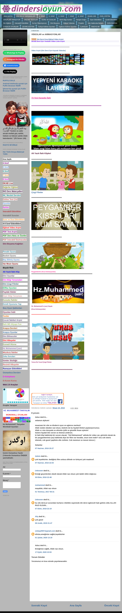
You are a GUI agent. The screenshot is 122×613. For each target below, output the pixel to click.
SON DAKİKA (112, 23)
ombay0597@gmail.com (45, 531)
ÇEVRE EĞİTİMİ (28, 27)
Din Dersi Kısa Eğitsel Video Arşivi (50, 39)
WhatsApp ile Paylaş (14, 53)
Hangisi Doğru (81, 20)
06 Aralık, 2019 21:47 (43, 523)
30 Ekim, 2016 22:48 (43, 477)
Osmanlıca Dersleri (11, 372)
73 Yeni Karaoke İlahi (41, 98)
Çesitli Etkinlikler (111, 20)
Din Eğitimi (7, 23)
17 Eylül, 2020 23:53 (43, 552)
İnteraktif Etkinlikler (21, 23)
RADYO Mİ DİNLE (10, 145)
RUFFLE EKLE (9, 81)
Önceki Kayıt (111, 605)
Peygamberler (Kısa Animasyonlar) (43, 272)
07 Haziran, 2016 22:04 (44, 463)
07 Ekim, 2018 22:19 (43, 509)
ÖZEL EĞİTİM (105, 16)
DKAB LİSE (92, 16)
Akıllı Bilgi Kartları (66, 20)
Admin (38, 456)
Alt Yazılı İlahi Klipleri (41, 153)
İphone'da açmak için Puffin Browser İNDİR (14, 90)
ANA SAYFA (8, 16)
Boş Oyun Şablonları (12, 308)
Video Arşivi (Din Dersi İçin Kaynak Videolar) (48, 50)
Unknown (39, 471)
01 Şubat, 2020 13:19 (43, 538)
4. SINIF (42, 16)
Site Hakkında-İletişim (95, 23)
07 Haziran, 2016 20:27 (44, 448)
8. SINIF (81, 16)
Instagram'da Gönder (14, 59)
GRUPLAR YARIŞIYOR (11, 20)
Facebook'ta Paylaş (11, 65)
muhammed (40, 485)
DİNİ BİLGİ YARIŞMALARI (25, 16)
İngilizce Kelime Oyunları (68, 27)
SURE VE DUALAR (49, 20)
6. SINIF (61, 16)
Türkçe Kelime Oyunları (46, 27)
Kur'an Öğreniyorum (39, 23)
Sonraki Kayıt (39, 605)
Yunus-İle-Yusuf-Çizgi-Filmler (41, 362)
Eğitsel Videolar (69, 23)
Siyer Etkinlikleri (96, 20)
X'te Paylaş (10, 72)
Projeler (81, 23)
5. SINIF (52, 16)
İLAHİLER (84, 27)
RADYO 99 (95, 27)
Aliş (36, 516)
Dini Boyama (55, 23)
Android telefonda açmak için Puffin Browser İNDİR (15, 85)
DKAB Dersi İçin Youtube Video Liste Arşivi (48, 41)
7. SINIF (71, 16)
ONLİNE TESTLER (31, 20)
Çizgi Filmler (37, 192)
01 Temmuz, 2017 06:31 (44, 492)
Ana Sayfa (76, 605)
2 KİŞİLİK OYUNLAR (10, 27)
